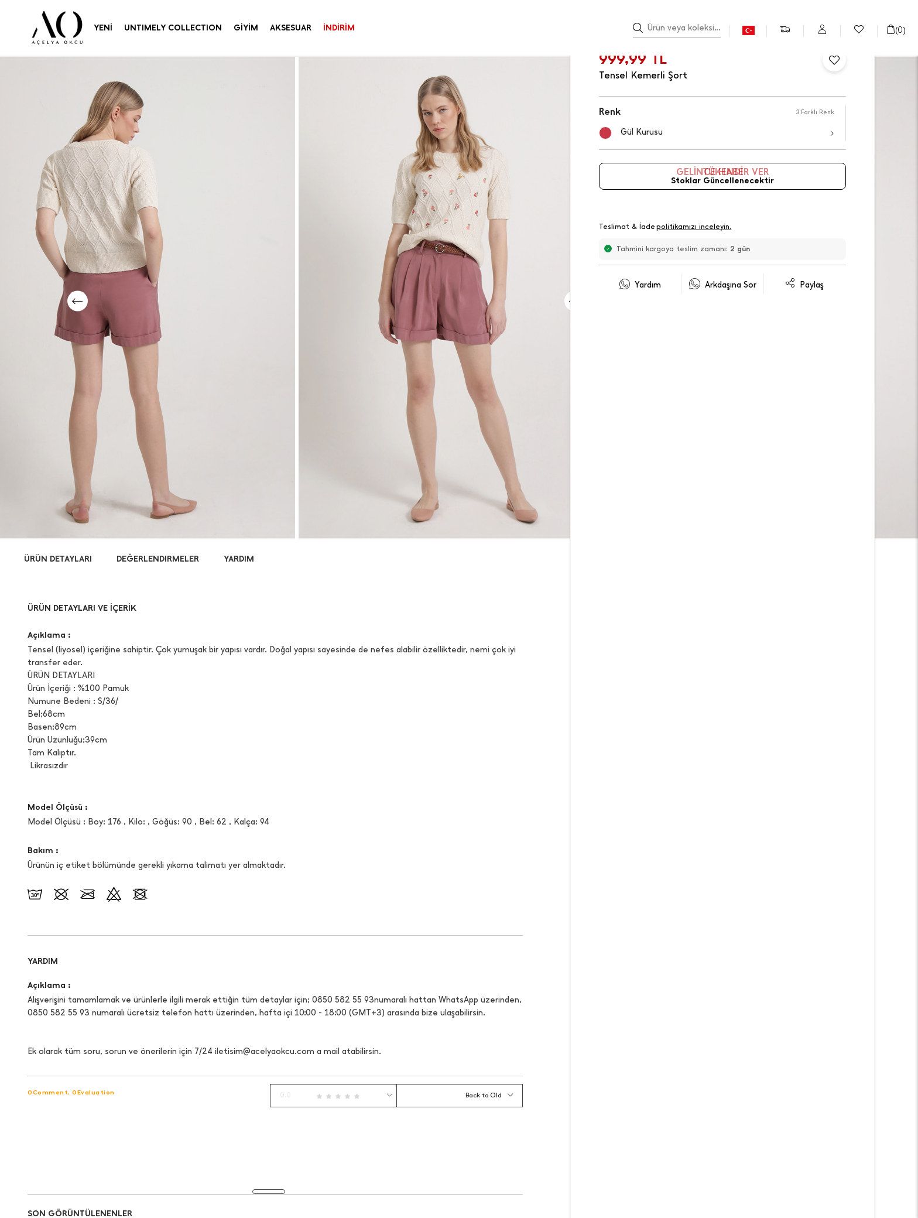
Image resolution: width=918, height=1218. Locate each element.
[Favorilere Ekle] (834, 59)
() (896, 30)
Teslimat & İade (665, 227)
